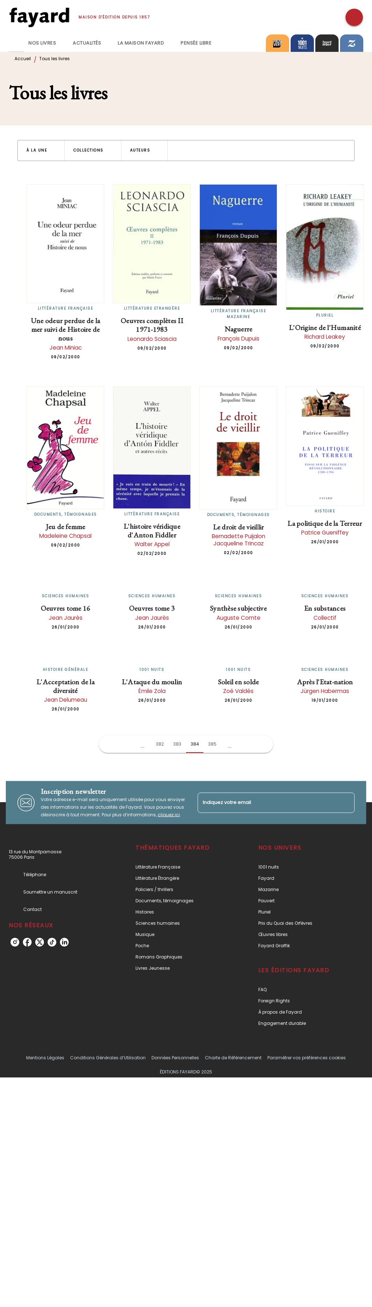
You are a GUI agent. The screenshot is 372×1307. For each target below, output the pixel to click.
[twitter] (39, 942)
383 (177, 744)
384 (195, 744)
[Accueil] (39, 17)
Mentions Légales (45, 1058)
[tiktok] (52, 942)
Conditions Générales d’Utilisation (108, 1058)
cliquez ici (169, 815)
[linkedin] (64, 942)
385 (212, 744)
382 (160, 744)
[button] (41, 150)
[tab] (16, 43)
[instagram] (15, 942)
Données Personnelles (175, 1058)
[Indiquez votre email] (267, 803)
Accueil (23, 58)
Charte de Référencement (233, 1058)
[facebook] (27, 942)
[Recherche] (354, 17)
